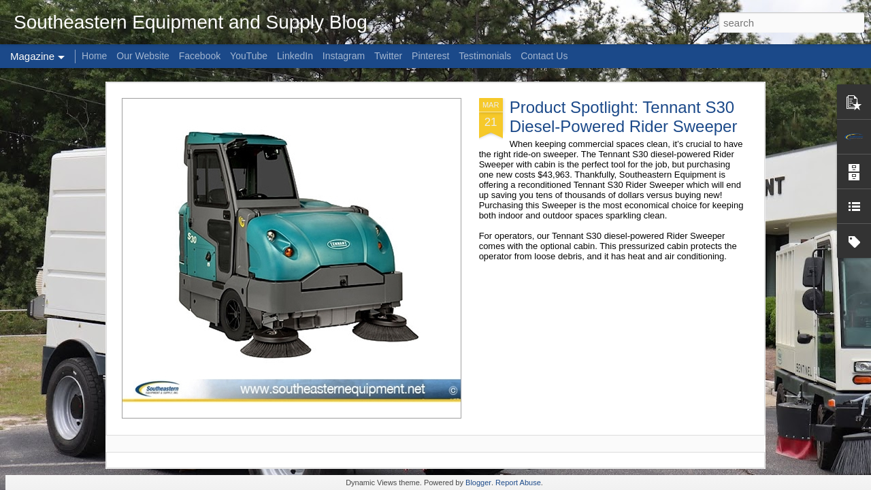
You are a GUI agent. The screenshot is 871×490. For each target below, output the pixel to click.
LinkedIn (295, 55)
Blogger (478, 482)
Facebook (199, 55)
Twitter (388, 55)
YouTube (248, 55)
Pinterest (430, 55)
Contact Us (544, 55)
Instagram (344, 55)
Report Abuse (518, 482)
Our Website (142, 55)
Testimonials (485, 55)
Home (94, 55)
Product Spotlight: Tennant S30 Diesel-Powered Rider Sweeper (624, 116)
